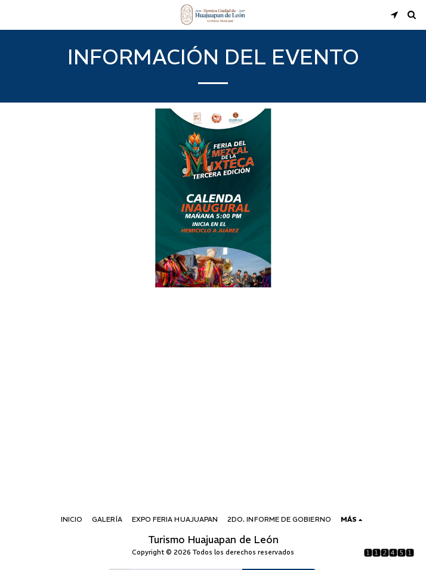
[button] (13, 14)
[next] (408, 198)
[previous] (18, 198)
